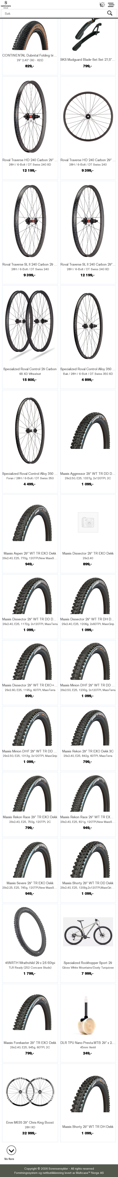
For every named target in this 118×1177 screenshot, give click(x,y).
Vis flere (9, 1159)
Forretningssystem (26, 1172)
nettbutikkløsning (53, 1172)
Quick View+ (15, 51)
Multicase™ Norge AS (90, 1172)
